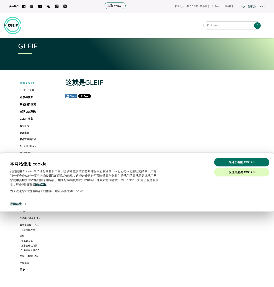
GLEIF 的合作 (28, 167)
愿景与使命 (26, 97)
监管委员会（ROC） (30, 224)
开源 (22, 160)
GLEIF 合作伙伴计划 (30, 181)
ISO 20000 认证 (28, 146)
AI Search (217, 6)
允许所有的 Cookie (242, 238)
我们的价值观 (28, 104)
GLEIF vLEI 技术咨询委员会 (34, 196)
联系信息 (205, 6)
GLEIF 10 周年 (27, 90)
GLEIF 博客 (192, 6)
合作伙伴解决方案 (30, 190)
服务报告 (24, 132)
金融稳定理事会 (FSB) (31, 218)
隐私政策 (40, 260)
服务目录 (24, 126)
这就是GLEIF (27, 83)
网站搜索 (229, 6)
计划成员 (25, 186)
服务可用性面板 (28, 139)
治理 (22, 211)
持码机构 (25, 153)
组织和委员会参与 (29, 174)
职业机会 (179, 6)
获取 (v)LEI (115, 6)
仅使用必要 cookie (242, 248)
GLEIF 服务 (26, 119)
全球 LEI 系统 (28, 112)
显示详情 (16, 279)
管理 (22, 204)
